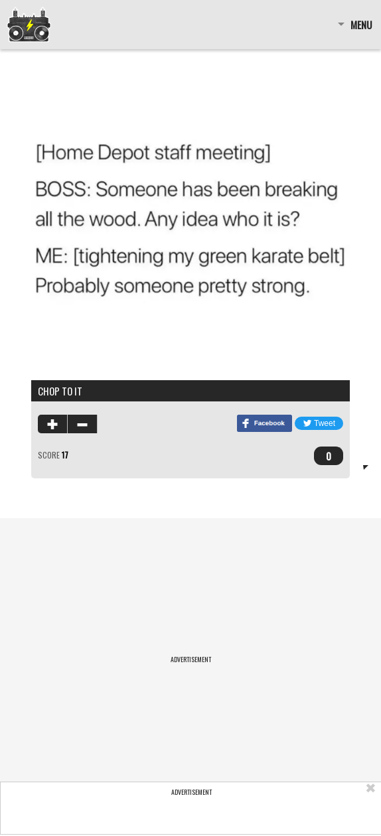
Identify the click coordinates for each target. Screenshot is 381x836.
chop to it (60, 390)
